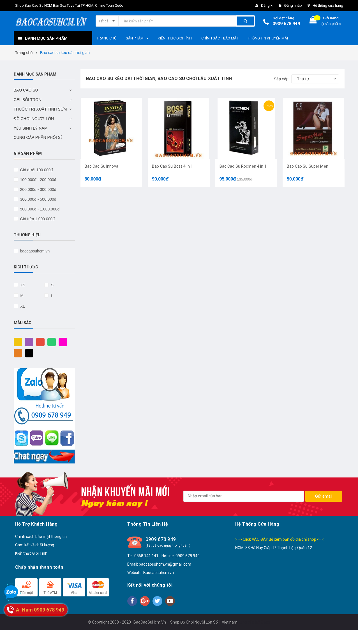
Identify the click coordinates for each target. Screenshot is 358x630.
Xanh (50, 342)
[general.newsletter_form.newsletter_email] (243, 496)
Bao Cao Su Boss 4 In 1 (172, 166)
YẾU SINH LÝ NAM (31, 128)
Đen (28, 353)
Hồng (61, 342)
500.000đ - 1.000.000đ (39, 209)
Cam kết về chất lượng (34, 545)
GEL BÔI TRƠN (27, 99)
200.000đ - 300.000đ (37, 189)
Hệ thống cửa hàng (328, 5)
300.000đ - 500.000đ (37, 199)
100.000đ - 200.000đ (37, 179)
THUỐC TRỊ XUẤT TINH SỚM (40, 109)
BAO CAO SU (26, 90)
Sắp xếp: (282, 79)
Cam (16, 353)
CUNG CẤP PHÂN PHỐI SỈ (38, 137)
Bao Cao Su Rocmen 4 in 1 (243, 166)
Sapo (265, 622)
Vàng (16, 342)
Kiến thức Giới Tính (31, 553)
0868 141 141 (146, 556)
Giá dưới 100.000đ (36, 170)
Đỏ (39, 342)
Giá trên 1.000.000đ (37, 219)
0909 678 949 (286, 23)
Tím (28, 342)
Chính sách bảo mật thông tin (41, 536)
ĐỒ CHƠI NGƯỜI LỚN (34, 118)
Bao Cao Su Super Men (307, 166)
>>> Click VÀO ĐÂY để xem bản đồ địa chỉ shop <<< (279, 539)
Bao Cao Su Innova (101, 166)
